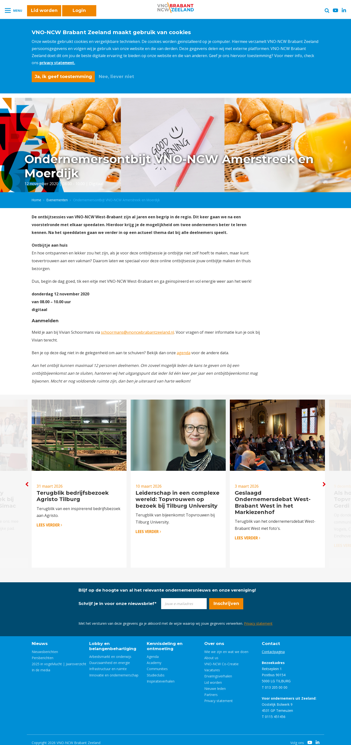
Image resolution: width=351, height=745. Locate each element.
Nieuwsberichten (45, 646)
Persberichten (42, 652)
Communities (157, 663)
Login (79, 12)
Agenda (153, 651)
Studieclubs (156, 669)
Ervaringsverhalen (218, 670)
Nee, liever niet (116, 76)
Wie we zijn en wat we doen (226, 646)
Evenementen (57, 198)
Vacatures (212, 664)
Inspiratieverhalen (161, 675)
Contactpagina (273, 646)
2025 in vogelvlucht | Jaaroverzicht (59, 658)
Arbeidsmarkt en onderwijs (110, 651)
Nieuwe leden (215, 683)
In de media (41, 664)
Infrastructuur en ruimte (108, 663)
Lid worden (44, 12)
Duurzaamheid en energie (109, 657)
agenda (183, 351)
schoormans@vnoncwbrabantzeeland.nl (137, 330)
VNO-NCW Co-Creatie (221, 658)
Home (36, 198)
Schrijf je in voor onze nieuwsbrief (117, 597)
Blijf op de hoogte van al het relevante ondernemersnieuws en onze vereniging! (167, 584)
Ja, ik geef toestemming (63, 76)
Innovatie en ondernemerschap (113, 669)
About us (211, 652)
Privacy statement (258, 617)
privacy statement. (58, 62)
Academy (154, 657)
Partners (211, 689)
